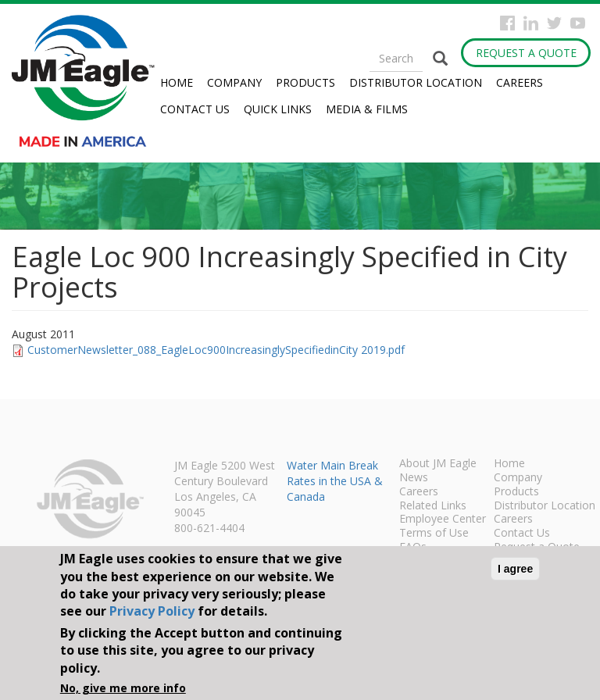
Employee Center (442, 519)
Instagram (530, 23)
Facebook (507, 23)
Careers (519, 82)
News (413, 478)
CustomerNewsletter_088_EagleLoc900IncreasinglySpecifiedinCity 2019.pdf (216, 349)
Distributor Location (415, 82)
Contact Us (195, 109)
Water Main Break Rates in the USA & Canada (335, 481)
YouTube (577, 23)
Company (234, 82)
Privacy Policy (152, 611)
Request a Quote (526, 52)
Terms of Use (434, 533)
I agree (515, 568)
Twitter (554, 23)
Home (176, 82)
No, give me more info (123, 687)
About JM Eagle (438, 464)
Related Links (432, 506)
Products (305, 82)
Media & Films (367, 109)
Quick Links (278, 109)
